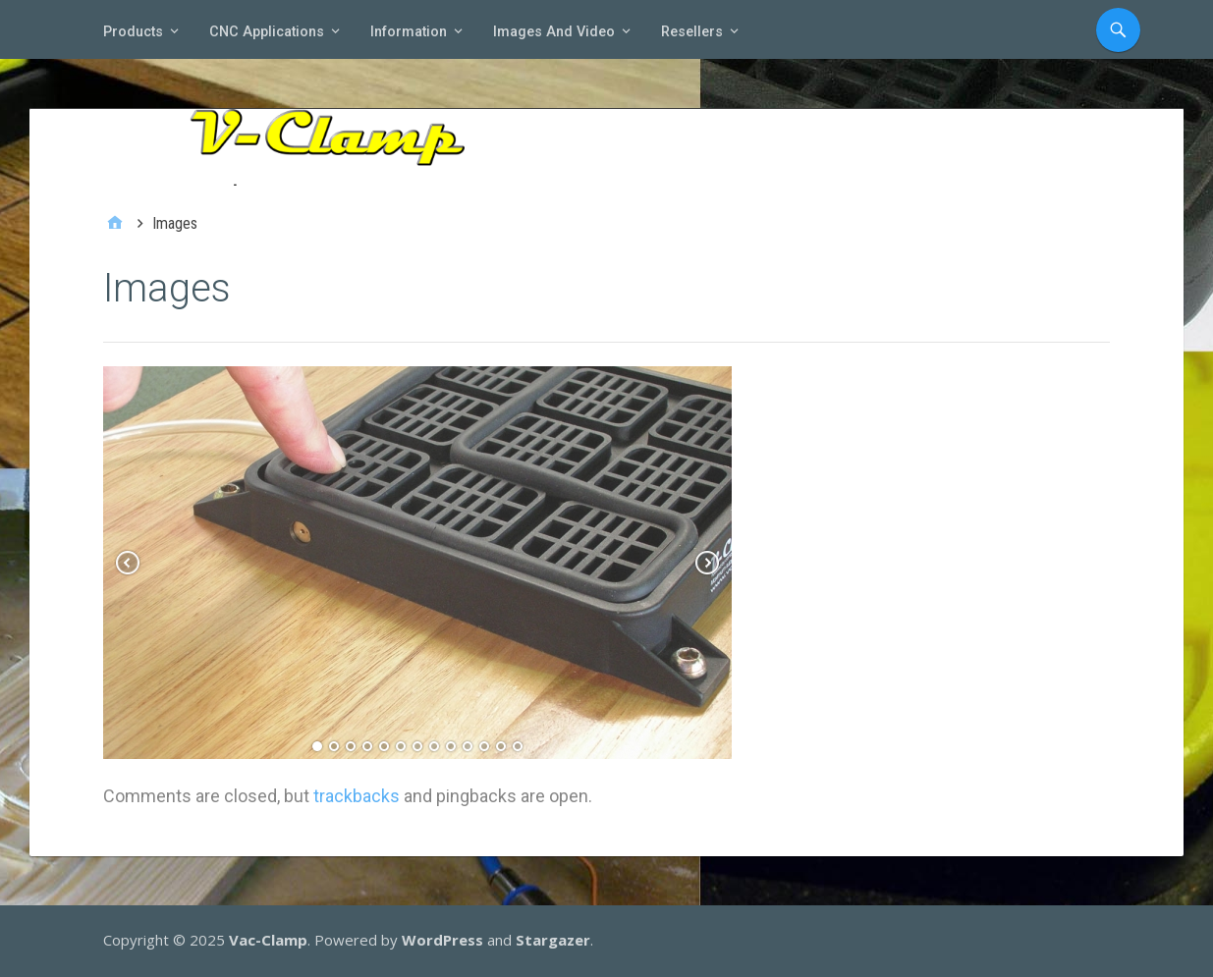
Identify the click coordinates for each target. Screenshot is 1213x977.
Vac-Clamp (268, 940)
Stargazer (553, 940)
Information (408, 32)
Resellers (692, 32)
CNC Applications (266, 32)
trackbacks (356, 796)
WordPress (442, 940)
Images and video (554, 32)
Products (133, 32)
